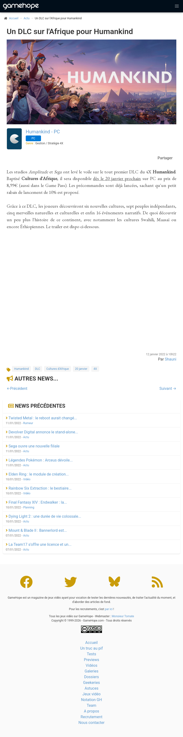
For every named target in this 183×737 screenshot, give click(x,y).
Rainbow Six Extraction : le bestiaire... (38, 488)
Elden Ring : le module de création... (37, 474)
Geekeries (91, 682)
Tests (91, 654)
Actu (27, 18)
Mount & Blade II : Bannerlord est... (36, 530)
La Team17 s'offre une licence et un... (38, 544)
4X (95, 369)
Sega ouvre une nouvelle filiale (33, 446)
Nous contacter (91, 722)
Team (91, 705)
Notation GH (91, 699)
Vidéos (91, 665)
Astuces (91, 688)
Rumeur (28, 423)
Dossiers (91, 677)
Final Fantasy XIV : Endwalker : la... (36, 502)
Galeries (91, 671)
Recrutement (91, 717)
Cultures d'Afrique (57, 369)
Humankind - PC (43, 132)
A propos (91, 711)
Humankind (21, 369)
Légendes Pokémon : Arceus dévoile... (39, 460)
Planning (28, 507)
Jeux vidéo (91, 694)
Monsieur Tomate (123, 616)
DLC (37, 369)
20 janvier (81, 369)
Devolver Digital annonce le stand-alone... (42, 432)
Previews (91, 659)
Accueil (91, 642)
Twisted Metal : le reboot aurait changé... (41, 418)
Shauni (170, 359)
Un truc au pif (91, 648)
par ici (108, 609)
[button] (177, 6)
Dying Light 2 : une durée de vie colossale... (43, 516)
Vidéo (26, 479)
